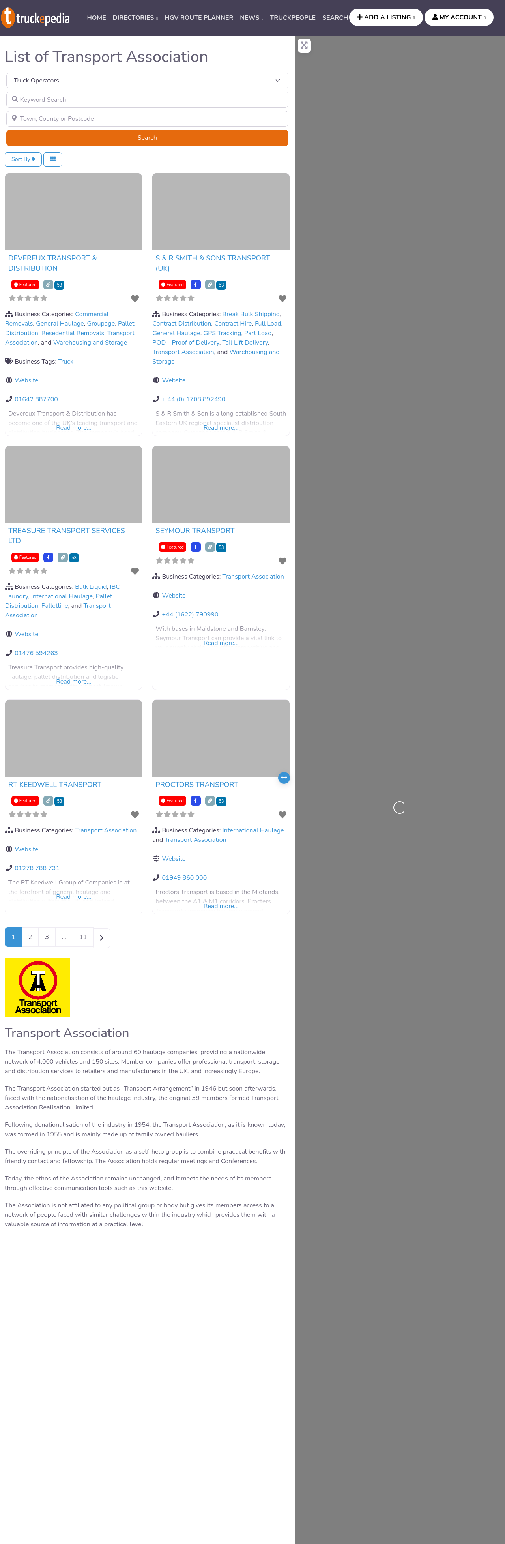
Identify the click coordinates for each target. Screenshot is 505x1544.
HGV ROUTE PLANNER (199, 17)
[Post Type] (147, 80)
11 (83, 937)
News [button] (249, 17)
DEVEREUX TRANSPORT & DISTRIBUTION (52, 263)
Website (26, 380)
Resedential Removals (72, 333)
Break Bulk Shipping (251, 314)
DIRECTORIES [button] (133, 17)
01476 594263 (36, 653)
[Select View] (52, 159)
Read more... (73, 427)
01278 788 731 (37, 868)
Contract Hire (233, 323)
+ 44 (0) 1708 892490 (193, 399)
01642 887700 (36, 399)
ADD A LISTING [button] (384, 17)
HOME (96, 17)
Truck (65, 361)
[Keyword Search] (147, 99)
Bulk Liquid (91, 587)
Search (157, 137)
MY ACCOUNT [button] (457, 17)
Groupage (101, 323)
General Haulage (60, 323)
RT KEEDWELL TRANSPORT (54, 784)
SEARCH (335, 17)
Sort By (23, 159)
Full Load (268, 323)
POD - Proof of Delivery (185, 342)
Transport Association (183, 352)
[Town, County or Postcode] (147, 119)
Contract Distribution (181, 323)
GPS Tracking (222, 333)
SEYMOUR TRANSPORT (194, 531)
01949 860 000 (184, 877)
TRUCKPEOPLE (293, 17)
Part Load (257, 333)
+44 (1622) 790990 (190, 614)
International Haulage (62, 596)
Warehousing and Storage (90, 342)
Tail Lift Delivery (245, 342)
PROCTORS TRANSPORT (196, 784)
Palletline (54, 605)
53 (59, 285)
